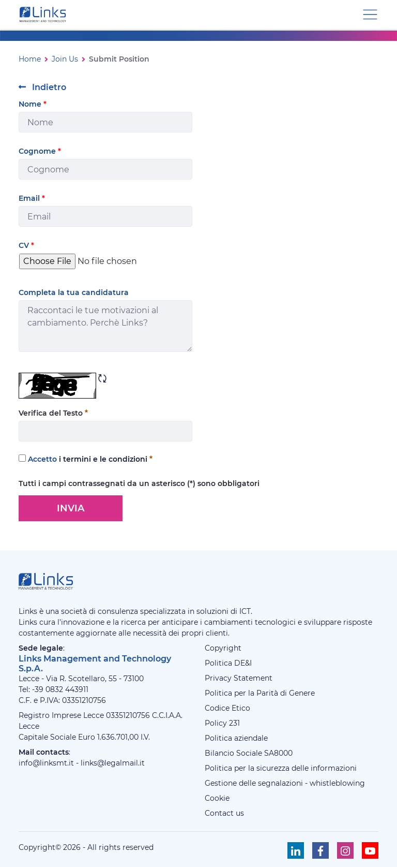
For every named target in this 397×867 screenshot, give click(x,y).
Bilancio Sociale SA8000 (249, 753)
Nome (33, 104)
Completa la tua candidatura (74, 292)
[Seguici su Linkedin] (295, 850)
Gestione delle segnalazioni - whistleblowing (285, 783)
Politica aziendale (236, 738)
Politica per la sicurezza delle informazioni (281, 768)
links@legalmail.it (113, 763)
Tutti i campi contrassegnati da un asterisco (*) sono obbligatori (139, 483)
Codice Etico (227, 708)
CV (26, 245)
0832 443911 (66, 689)
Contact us (224, 813)
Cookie (217, 798)
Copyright (223, 648)
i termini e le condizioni (103, 459)
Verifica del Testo (53, 413)
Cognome (40, 151)
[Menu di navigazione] (370, 14)
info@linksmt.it (46, 763)
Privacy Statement (238, 678)
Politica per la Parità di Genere (260, 693)
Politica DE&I (228, 663)
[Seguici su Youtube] (370, 850)
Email (32, 198)
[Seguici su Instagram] (345, 850)
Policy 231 (222, 723)
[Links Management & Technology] (45, 14)
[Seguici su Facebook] (320, 850)
